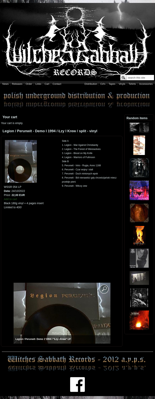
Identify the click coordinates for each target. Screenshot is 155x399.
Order (29, 83)
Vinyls (122, 83)
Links (38, 83)
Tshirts (132, 83)
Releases (17, 83)
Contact (57, 83)
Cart (47, 83)
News (5, 83)
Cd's (102, 83)
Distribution (90, 83)
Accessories (146, 83)
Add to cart (10, 199)
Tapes (112, 83)
